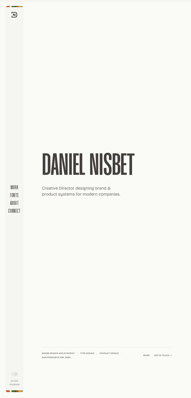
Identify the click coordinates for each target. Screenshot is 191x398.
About (14, 203)
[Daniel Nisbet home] (14, 74)
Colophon (14, 384)
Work (14, 187)
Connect (14, 211)
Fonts (14, 195)
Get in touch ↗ (163, 355)
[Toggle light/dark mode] (14, 374)
